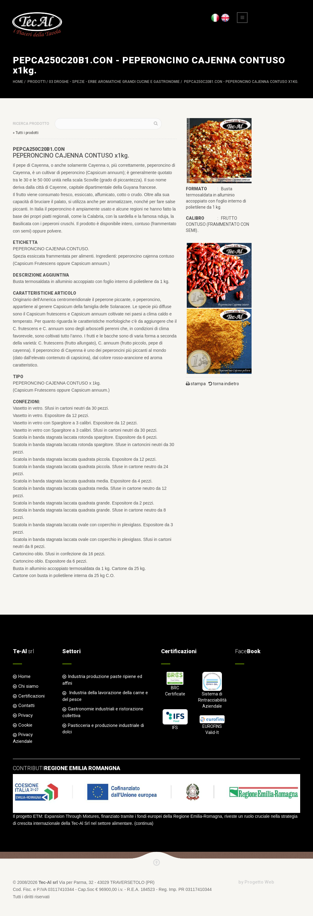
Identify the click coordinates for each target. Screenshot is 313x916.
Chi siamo (28, 686)
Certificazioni (31, 696)
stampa (196, 383)
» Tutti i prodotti (26, 133)
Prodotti (37, 82)
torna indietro (223, 383)
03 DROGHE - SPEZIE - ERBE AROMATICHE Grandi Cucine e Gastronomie (114, 82)
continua (144, 823)
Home (18, 82)
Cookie (25, 725)
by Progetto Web (256, 882)
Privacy (25, 715)
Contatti (26, 705)
